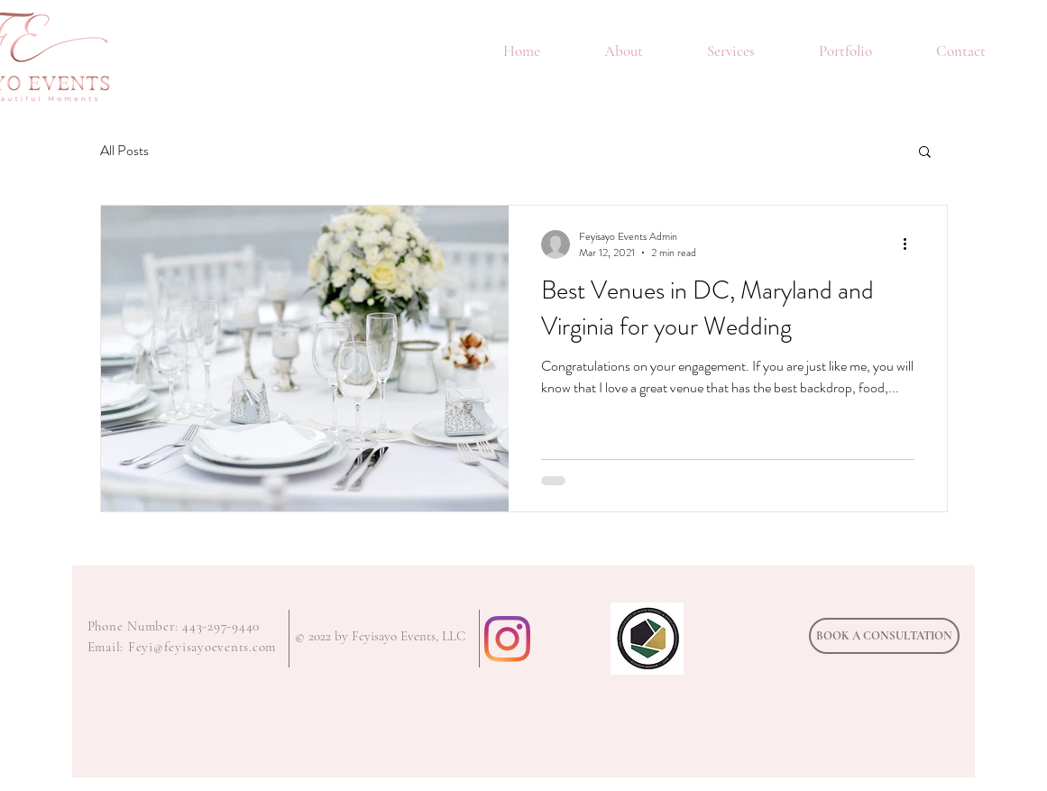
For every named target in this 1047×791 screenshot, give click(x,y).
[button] (924, 152)
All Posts (124, 151)
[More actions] (912, 244)
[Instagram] (507, 639)
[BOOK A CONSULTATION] (884, 636)
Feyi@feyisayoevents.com (202, 647)
